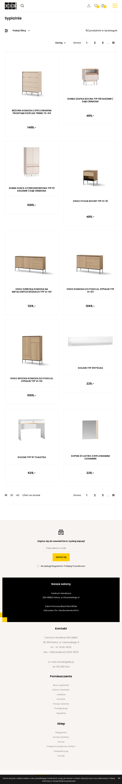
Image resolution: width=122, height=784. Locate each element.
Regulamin (57, 566)
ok (119, 778)
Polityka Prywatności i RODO (61, 746)
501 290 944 (63, 666)
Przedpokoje (61, 708)
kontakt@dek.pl (65, 662)
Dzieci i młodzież (61, 689)
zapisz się (61, 557)
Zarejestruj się (61, 751)
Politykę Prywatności (74, 566)
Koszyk (61, 755)
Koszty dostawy (61, 737)
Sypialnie (61, 713)
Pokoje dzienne (61, 703)
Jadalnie (61, 694)
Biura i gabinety (61, 685)
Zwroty (61, 741)
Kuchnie (61, 699)
